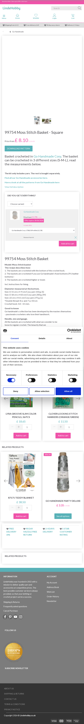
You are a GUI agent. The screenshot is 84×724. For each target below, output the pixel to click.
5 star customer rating (66, 531)
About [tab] (69, 338)
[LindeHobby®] (11, 8)
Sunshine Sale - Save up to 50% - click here (14, 1)
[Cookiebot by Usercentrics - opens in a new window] (69, 331)
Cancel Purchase (10, 611)
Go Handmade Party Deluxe (63, 500)
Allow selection (42, 391)
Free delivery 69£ (11, 531)
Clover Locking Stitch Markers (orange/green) (63, 415)
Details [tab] (42, 338)
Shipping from (10, 25)
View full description (14, 187)
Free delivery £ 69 (32, 25)
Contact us (10, 699)
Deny (15, 391)
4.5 (17, 25)
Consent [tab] (15, 338)
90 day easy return (53, 25)
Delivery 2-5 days (73, 25)
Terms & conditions (14, 704)
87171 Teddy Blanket (21, 497)
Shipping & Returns (11, 602)
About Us (9, 688)
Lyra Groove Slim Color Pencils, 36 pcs (21, 415)
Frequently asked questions (15, 606)
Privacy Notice (12, 709)
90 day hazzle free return (30, 531)
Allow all (68, 391)
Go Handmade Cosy (47, 156)
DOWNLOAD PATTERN (18, 148)
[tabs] (73, 17)
